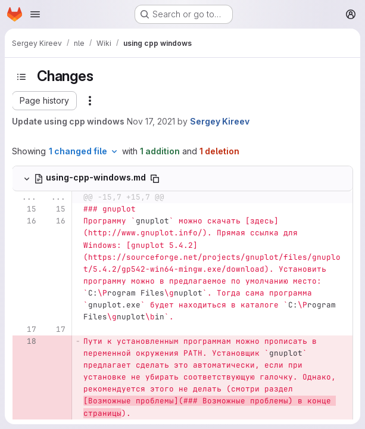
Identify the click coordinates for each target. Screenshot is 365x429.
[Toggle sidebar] (21, 76)
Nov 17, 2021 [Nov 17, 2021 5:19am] (151, 121)
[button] (44, 100)
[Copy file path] (155, 179)
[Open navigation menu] (35, 14)
